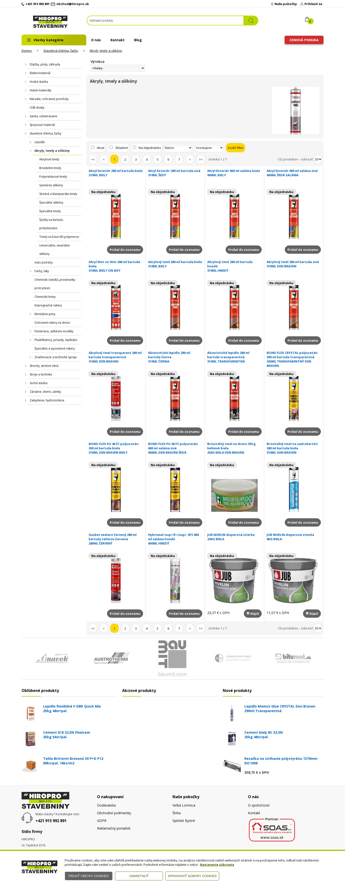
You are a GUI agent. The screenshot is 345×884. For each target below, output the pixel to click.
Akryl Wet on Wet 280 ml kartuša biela (116, 266)
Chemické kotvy (45, 297)
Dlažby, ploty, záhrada (45, 64)
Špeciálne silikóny (51, 202)
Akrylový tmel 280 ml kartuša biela (175, 264)
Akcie (100, 148)
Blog (138, 40)
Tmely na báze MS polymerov (59, 237)
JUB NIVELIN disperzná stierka (234, 537)
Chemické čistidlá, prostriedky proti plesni (54, 284)
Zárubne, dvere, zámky (45, 392)
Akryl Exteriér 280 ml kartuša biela (116, 173)
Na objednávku (150, 148)
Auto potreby (43, 262)
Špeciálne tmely (50, 211)
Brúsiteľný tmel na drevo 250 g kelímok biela (234, 448)
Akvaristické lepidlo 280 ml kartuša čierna (175, 357)
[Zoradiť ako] (209, 147)
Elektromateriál (40, 73)
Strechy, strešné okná (44, 366)
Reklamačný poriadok (113, 828)
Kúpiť (253, 613)
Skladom (121, 148)
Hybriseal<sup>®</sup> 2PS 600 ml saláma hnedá (175, 539)
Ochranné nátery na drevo (52, 323)
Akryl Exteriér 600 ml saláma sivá (294, 173)
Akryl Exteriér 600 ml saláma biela (234, 173)
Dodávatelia (106, 805)
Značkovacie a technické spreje (55, 357)
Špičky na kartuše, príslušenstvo (51, 224)
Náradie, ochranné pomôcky (49, 99)
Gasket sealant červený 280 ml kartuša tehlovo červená (116, 539)
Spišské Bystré (183, 820)
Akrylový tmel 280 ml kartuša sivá (294, 264)
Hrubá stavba (39, 82)
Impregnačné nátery (48, 305)
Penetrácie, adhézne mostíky (53, 331)
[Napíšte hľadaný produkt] (165, 20)
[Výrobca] (118, 68)
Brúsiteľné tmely (50, 168)
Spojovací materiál (42, 125)
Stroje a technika (41, 374)
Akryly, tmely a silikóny (106, 50)
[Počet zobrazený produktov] (318, 159)
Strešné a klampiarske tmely (58, 194)
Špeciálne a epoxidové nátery (54, 348)
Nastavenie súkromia (217, 864)
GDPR (101, 820)
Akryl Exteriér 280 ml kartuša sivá (175, 173)
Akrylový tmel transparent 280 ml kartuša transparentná (116, 357)
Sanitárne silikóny (51, 185)
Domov (27, 50)
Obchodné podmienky (114, 813)
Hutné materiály (40, 90)
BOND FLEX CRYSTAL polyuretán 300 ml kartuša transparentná (294, 359)
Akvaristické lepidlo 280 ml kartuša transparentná (234, 357)
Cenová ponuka (304, 40)
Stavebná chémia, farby (60, 50)
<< (93, 159)
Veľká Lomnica (183, 805)
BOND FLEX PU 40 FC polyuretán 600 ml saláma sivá (175, 448)
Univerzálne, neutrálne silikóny (54, 249)
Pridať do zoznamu (125, 249)
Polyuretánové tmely (53, 177)
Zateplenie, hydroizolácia (47, 400)
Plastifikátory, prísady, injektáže (55, 340)
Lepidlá (39, 142)
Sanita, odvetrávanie (43, 116)
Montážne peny (44, 314)
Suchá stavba (38, 383)
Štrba (176, 813)
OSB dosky (37, 107)
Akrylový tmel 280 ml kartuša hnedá (234, 266)
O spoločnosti (259, 805)
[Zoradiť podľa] (178, 147)
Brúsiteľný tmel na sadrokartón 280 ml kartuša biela (294, 448)
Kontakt (117, 40)
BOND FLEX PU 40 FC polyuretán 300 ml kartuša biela (116, 448)
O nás (96, 40)
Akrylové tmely (49, 159)
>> (201, 159)
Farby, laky (41, 271)
